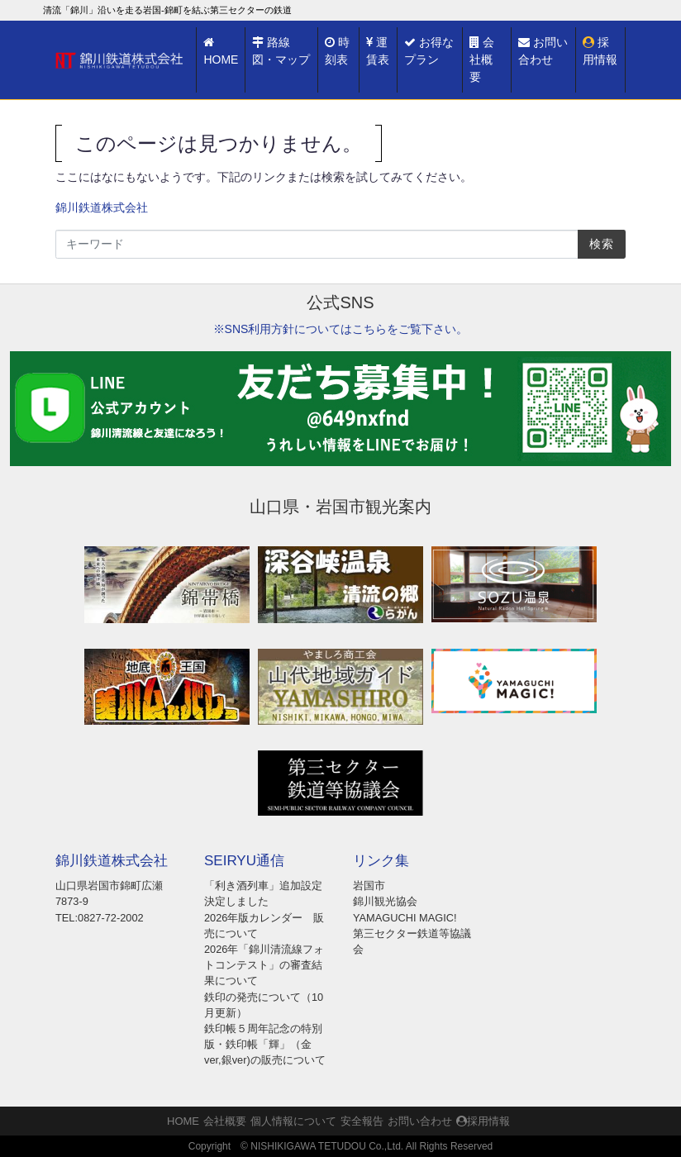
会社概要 (481, 59)
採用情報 (600, 51)
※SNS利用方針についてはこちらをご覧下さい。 (341, 329)
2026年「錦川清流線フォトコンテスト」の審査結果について (264, 965)
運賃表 (377, 51)
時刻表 (337, 51)
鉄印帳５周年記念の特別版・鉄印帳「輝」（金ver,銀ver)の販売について (265, 1044)
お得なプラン (429, 51)
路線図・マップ (281, 51)
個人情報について (293, 1121)
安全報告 (361, 1121)
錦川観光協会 (385, 901)
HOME (220, 51)
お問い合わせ (543, 51)
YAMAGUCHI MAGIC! (405, 918)
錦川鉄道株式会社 (101, 207)
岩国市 (369, 885)
